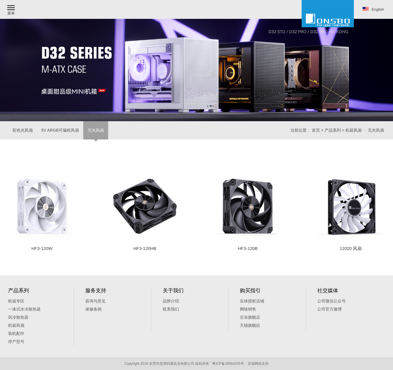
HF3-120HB (144, 248)
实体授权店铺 (252, 301)
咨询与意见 (95, 301)
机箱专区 (16, 301)
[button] (11, 9)
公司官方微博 (329, 309)
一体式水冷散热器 (24, 309)
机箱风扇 (353, 130)
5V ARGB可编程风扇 (60, 130)
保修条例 (93, 309)
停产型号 (16, 341)
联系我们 (171, 309)
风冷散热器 (18, 317)
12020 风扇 (351, 248)
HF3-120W (41, 248)
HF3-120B (248, 248)
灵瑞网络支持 (258, 364)
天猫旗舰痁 (250, 325)
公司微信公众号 (331, 301)
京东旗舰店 (250, 317)
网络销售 (248, 309)
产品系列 (333, 130)
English (373, 9)
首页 (316, 130)
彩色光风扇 (22, 130)
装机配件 (16, 333)
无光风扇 (96, 130)
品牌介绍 (171, 301)
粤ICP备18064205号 (228, 364)
